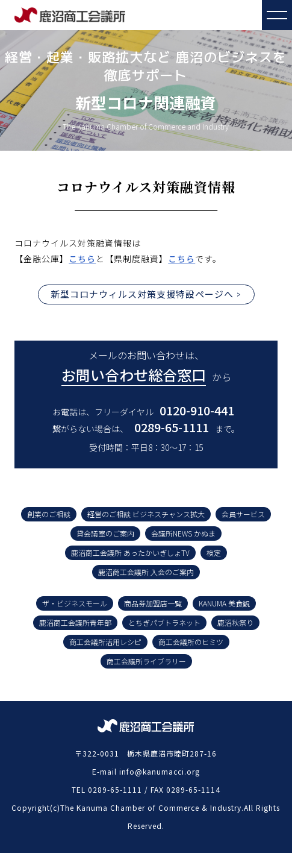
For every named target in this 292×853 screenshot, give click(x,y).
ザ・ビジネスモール (74, 603)
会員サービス (243, 514)
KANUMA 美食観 (224, 603)
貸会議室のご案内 (105, 533)
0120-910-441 (197, 410)
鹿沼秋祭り (235, 622)
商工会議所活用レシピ (105, 642)
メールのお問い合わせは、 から (146, 367)
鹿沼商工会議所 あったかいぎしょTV (130, 552)
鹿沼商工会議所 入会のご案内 (146, 572)
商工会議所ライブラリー (146, 661)
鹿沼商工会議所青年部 (75, 622)
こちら (82, 259)
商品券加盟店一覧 (153, 603)
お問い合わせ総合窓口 (133, 374)
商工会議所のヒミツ (190, 642)
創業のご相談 (48, 514)
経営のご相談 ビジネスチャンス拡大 (146, 514)
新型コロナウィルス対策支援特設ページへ (142, 294)
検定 (214, 552)
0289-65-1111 (171, 427)
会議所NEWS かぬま (183, 533)
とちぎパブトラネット (164, 622)
